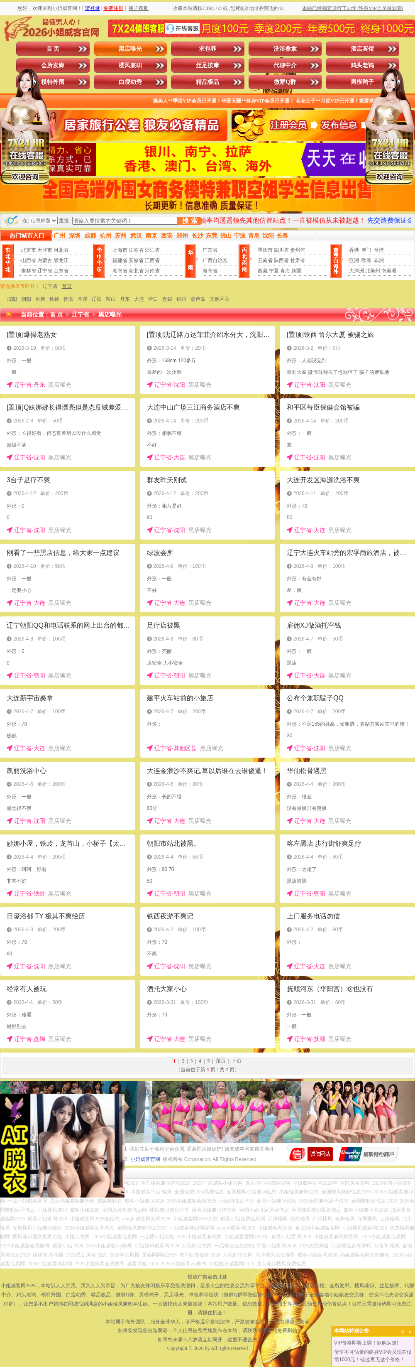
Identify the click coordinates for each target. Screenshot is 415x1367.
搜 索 (189, 220)
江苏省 (136, 250)
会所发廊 (52, 65)
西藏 (263, 271)
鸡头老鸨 (362, 65)
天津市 (44, 250)
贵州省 (297, 250)
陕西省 (281, 260)
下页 (237, 1061)
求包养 (207, 49)
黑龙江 (61, 260)
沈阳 (12, 299)
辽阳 (97, 299)
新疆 (296, 271)
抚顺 (68, 299)
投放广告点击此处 (207, 1277)
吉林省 (28, 271)
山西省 (28, 260)
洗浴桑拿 (285, 49)
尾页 (221, 1061)
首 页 (53, 49)
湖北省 (136, 271)
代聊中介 (285, 65)
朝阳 (26, 299)
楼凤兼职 (130, 65)
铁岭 (54, 299)
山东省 (61, 271)
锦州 (181, 299)
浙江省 (152, 250)
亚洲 (354, 260)
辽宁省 (44, 271)
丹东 (125, 299)
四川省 (281, 250)
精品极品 (207, 82)
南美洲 (388, 271)
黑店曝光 (130, 49)
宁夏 (274, 271)
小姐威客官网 (145, 1159)
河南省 (152, 271)
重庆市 (265, 250)
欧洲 (366, 260)
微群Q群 (285, 82)
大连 (139, 299)
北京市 (28, 250)
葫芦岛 (197, 299)
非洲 (379, 260)
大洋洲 (356, 271)
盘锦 (167, 299)
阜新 (40, 299)
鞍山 (111, 299)
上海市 (119, 250)
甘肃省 (297, 260)
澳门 (366, 250)
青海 (285, 271)
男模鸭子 (362, 82)
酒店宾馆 (362, 49)
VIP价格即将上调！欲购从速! (366, 1343)
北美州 (372, 271)
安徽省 (136, 260)
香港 (354, 250)
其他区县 (219, 299)
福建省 (119, 260)
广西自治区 (215, 260)
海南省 (210, 271)
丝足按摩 (207, 65)
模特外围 (52, 82)
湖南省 (119, 271)
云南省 (265, 260)
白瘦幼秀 (130, 82)
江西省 (152, 260)
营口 (153, 299)
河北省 (61, 250)
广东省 (210, 250)
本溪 (83, 299)
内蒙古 (44, 260)
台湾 (379, 250)
